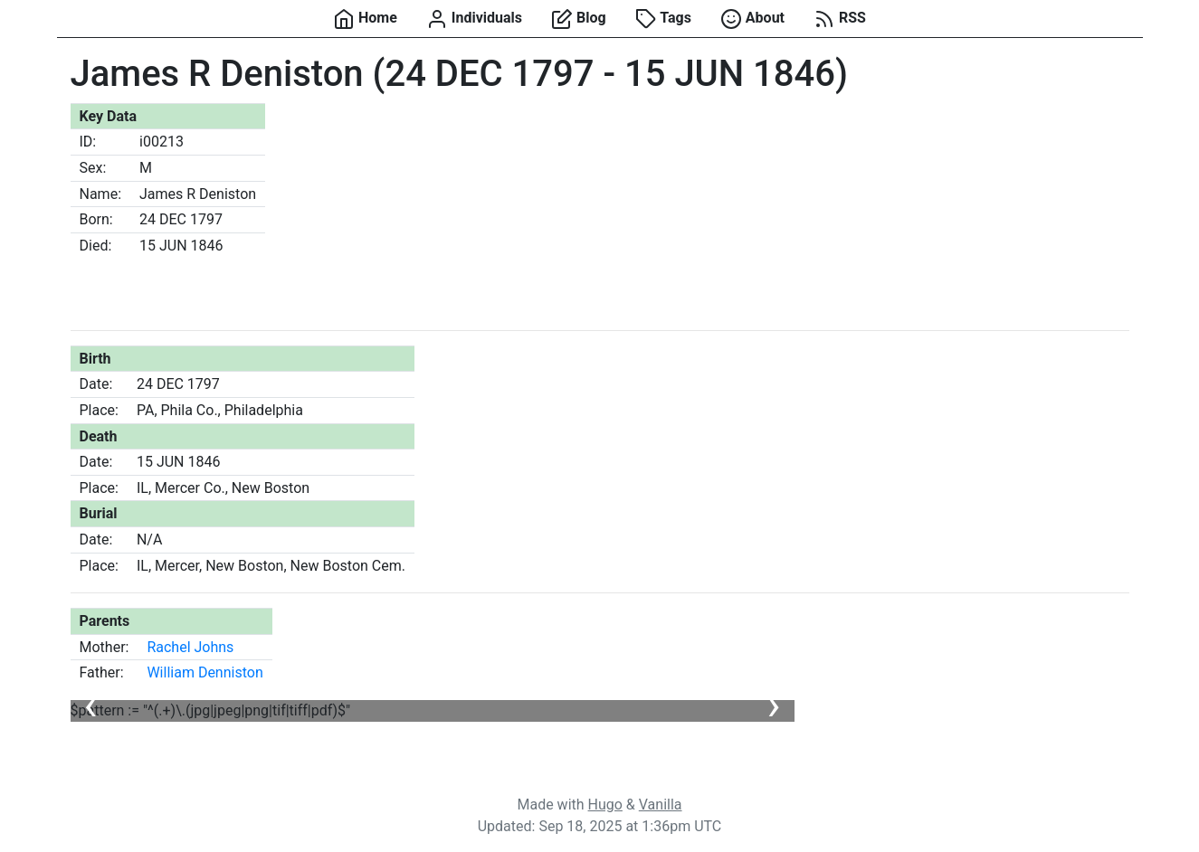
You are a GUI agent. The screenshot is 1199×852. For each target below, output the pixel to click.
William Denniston (204, 672)
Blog (578, 19)
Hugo (605, 804)
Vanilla (660, 804)
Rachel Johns (190, 647)
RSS (840, 19)
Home (365, 19)
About (752, 19)
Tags (663, 19)
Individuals (474, 19)
